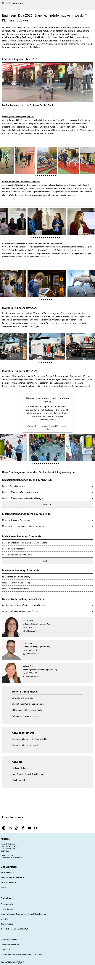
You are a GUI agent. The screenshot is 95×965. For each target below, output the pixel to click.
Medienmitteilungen (20, 768)
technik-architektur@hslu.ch (12, 858)
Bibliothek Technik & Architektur (14, 929)
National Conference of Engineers (26, 716)
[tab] (35, 175)
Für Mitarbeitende (8, 882)
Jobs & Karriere (7, 909)
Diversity (4, 919)
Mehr (47, 504)
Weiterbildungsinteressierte (12, 877)
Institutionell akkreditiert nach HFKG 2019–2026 (21, 954)
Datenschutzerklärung (10, 945)
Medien (4, 887)
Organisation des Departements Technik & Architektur (23, 914)
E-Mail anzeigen (32, 631)
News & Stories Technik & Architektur (27, 774)
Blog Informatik (18, 780)
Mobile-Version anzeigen (12, 3)
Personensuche (7, 904)
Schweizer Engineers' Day (22, 698)
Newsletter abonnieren (10, 939)
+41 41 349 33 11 (8, 855)
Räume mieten (7, 924)
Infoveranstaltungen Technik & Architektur (30, 739)
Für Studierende (7, 872)
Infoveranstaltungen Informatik (25, 745)
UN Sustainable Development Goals (27, 710)
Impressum (5, 949)
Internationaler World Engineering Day (28, 704)
